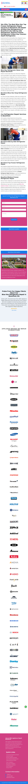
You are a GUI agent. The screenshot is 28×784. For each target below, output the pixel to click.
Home (2, 11)
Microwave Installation (10, 763)
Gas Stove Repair (9, 756)
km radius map (14, 239)
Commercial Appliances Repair (12, 754)
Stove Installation (9, 766)
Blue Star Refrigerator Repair (7, 11)
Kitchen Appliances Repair (11, 757)
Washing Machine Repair (11, 760)
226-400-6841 (10, 776)
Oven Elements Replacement (12, 758)
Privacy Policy (9, 767)
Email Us (9, 774)
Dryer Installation (9, 762)
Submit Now (14, 219)
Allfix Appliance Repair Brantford (20, 782)
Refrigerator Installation (11, 764)
